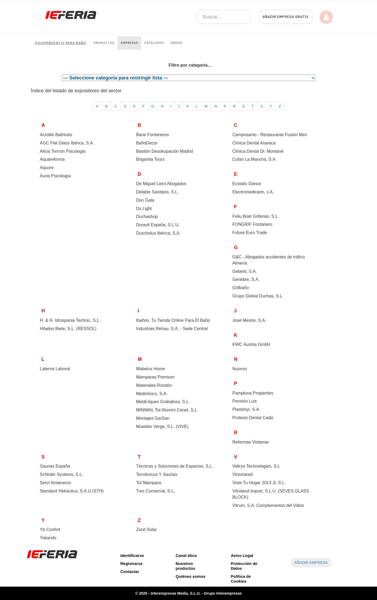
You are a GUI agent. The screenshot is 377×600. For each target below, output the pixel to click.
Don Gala (145, 200)
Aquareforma (52, 159)
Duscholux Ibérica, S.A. (158, 233)
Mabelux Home (150, 368)
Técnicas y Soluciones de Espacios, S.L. (174, 466)
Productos (104, 43)
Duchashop (147, 216)
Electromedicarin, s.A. (253, 192)
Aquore (47, 167)
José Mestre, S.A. (249, 320)
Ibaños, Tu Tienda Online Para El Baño (173, 320)
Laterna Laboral (55, 368)
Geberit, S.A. (244, 271)
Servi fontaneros (55, 482)
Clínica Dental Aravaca (254, 143)
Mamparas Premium (155, 377)
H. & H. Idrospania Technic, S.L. (70, 320)
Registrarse (131, 563)
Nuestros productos (185, 566)
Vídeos (177, 43)
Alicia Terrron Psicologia (62, 151)
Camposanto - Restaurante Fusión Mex (269, 134)
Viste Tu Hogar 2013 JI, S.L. (259, 482)
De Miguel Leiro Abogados (161, 183)
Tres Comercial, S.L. (155, 491)
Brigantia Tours (150, 159)
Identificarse (132, 555)
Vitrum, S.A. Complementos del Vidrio (268, 505)
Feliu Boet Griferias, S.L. (255, 216)
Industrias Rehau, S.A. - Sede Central (172, 328)
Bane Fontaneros (152, 134)
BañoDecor (146, 143)
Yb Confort (50, 529)
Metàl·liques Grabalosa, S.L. (163, 401)
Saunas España (55, 466)
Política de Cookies (241, 578)
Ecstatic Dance (246, 183)
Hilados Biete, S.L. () (68, 328)
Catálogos (154, 43)
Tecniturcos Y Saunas (156, 474)
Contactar (129, 571)
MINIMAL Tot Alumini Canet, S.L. (167, 410)
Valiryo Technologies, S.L (256, 466)
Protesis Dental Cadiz (253, 417)
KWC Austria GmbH (251, 344)
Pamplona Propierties (252, 393)
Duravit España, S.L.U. (158, 225)
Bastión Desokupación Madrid (164, 151)
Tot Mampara (148, 482)
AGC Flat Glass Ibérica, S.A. (67, 143)
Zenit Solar (146, 529)
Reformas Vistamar (250, 442)
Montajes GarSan (153, 418)
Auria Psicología (55, 176)
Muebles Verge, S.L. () (162, 426)
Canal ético (186, 555)
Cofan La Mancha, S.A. (254, 159)
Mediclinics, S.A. (151, 393)
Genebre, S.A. (245, 279)
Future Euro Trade (249, 232)
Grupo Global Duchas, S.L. (257, 296)
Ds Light (144, 208)
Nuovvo (239, 368)
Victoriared (242, 474)
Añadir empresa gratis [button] (286, 16)
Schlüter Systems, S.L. (61, 474)
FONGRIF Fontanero (252, 224)
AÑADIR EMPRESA (311, 562)
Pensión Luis (244, 401)
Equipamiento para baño (60, 43)
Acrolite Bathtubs (56, 134)
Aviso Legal (242, 555)
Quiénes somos (191, 576)
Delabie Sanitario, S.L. (157, 192)
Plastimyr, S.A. (246, 409)
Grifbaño (240, 287)
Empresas (129, 43)
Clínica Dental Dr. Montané (257, 151)
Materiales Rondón (154, 385)
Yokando (48, 538)
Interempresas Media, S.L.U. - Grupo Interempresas (196, 593)
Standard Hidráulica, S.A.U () (71, 491)
